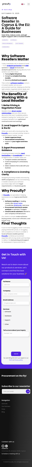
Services (4, 409)
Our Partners (6, 411)
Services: (6, 309)
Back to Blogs (8, 9)
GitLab (15, 203)
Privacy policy (18, 360)
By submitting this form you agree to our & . (16, 359)
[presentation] (16, 343)
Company (6, 291)
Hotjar (20, 203)
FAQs (3, 414)
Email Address (8, 300)
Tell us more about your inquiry (14, 330)
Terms (11, 360)
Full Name (6, 282)
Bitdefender (18, 205)
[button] (23, 4)
